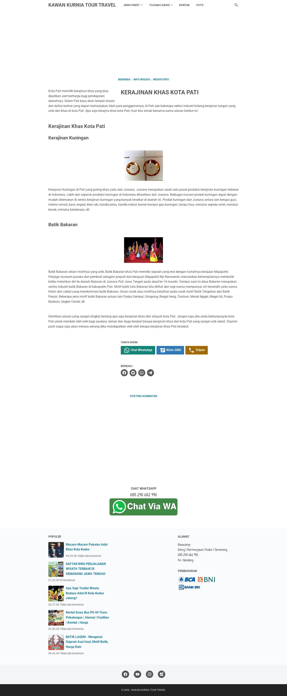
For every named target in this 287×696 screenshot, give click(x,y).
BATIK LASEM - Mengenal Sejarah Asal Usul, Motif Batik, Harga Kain (87, 642)
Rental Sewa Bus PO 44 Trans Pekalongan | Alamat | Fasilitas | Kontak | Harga (87, 617)
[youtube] (137, 674)
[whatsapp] (141, 372)
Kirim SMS (170, 350)
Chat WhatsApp (138, 350)
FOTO (200, 5)
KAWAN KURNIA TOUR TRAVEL (82, 5)
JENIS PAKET (131, 5)
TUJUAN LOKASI (159, 5)
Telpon (196, 350)
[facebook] (124, 372)
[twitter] (133, 372)
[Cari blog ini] (236, 5)
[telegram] (150, 372)
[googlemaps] (161, 674)
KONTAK (184, 5)
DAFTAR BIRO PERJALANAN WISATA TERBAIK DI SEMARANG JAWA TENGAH (86, 569)
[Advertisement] (143, 43)
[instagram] (149, 674)
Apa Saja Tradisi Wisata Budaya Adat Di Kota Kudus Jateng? (85, 593)
